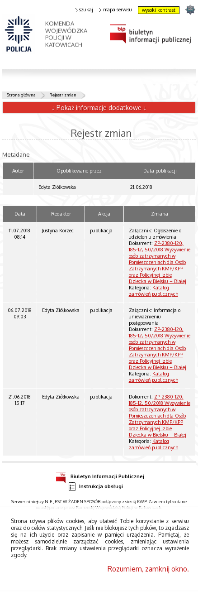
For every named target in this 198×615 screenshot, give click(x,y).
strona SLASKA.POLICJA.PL (190, 9)
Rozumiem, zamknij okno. (148, 568)
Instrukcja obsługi (95, 486)
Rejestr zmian (62, 94)
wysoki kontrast (158, 10)
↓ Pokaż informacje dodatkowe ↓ (99, 107)
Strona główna (21, 94)
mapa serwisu (115, 9)
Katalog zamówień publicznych (153, 290)
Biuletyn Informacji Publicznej (100, 475)
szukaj (84, 9)
